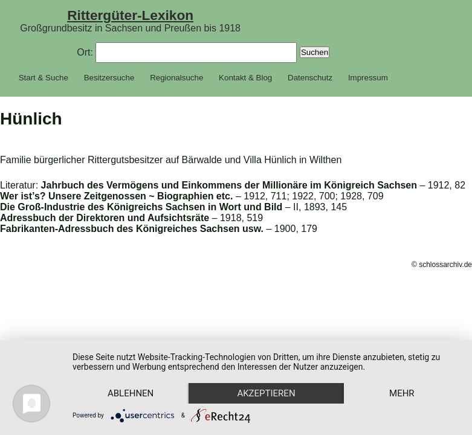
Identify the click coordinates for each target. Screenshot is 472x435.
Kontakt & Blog (245, 77)
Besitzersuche (109, 77)
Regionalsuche (176, 77)
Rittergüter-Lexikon (130, 15)
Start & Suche (43, 77)
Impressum (368, 77)
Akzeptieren (266, 393)
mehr (402, 393)
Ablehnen (131, 393)
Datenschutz (310, 77)
